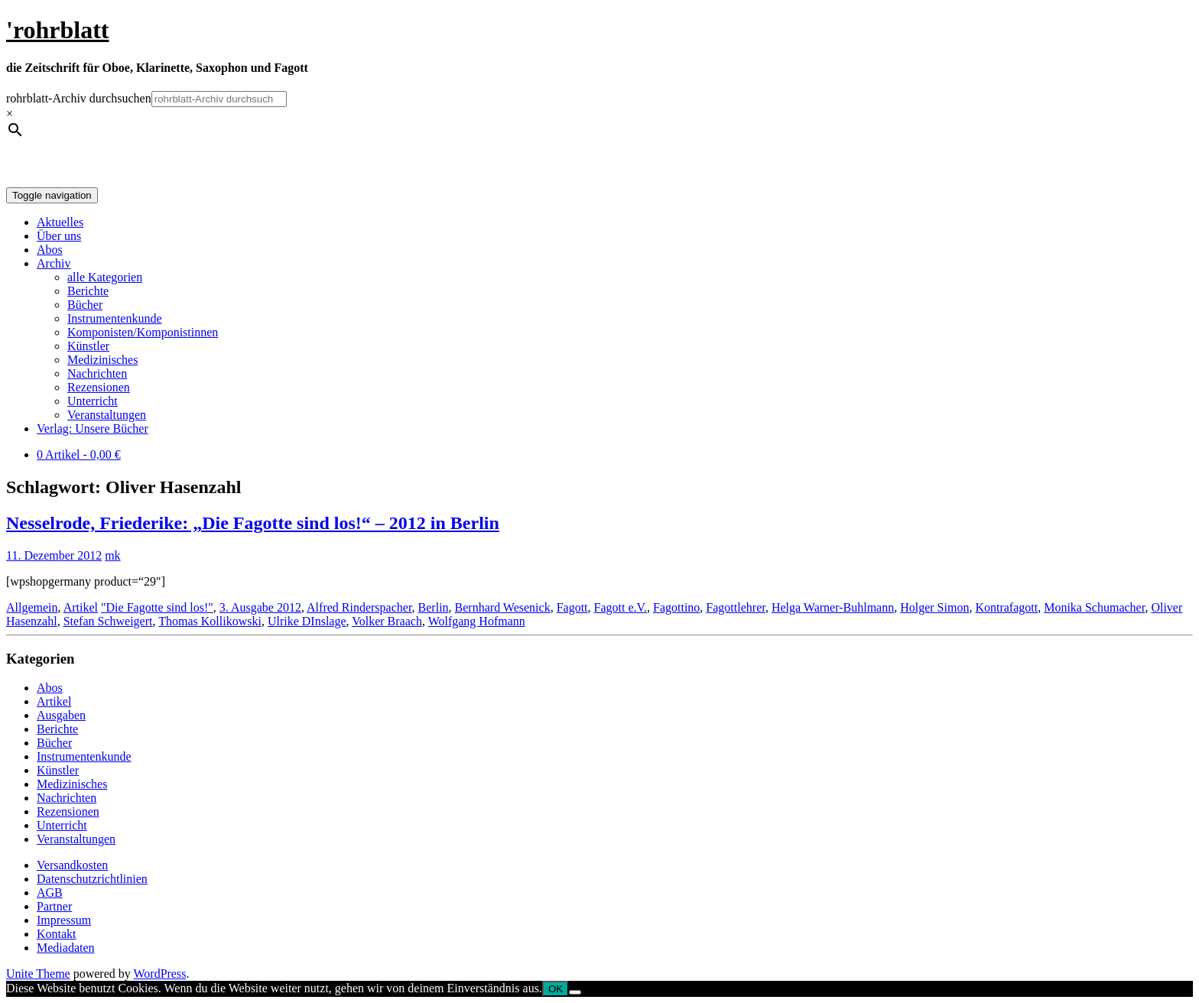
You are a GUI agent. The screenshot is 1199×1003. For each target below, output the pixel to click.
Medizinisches (102, 359)
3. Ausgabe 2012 (260, 607)
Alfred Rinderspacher (359, 607)
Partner (54, 906)
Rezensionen (98, 387)
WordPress (159, 973)
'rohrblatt (57, 30)
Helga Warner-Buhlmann (833, 607)
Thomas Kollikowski (210, 621)
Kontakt (56, 933)
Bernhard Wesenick (503, 607)
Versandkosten (72, 865)
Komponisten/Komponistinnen (142, 332)
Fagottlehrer (735, 607)
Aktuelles (60, 222)
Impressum (64, 920)
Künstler (88, 345)
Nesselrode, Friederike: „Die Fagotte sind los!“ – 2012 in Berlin (252, 523)
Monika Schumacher (1094, 607)
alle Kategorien (104, 277)
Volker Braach (387, 621)
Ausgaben (61, 715)
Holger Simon (934, 607)
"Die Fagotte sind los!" (157, 607)
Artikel (80, 607)
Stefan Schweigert (108, 621)
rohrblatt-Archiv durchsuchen (78, 98)
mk (112, 555)
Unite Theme (38, 973)
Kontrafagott (1006, 607)
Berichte (88, 290)
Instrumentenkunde (114, 318)
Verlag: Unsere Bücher (92, 428)
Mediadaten (66, 947)
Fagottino (676, 607)
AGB (50, 892)
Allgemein (32, 607)
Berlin (433, 607)
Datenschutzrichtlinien (92, 878)
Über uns (59, 235)
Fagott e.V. (620, 607)
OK (555, 989)
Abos (50, 249)
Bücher (84, 304)
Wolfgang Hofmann (476, 621)
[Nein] (575, 992)
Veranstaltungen (106, 414)
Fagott (572, 607)
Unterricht (92, 400)
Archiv (53, 263)
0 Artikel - (79, 454)
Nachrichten (97, 373)
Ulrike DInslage (307, 621)
